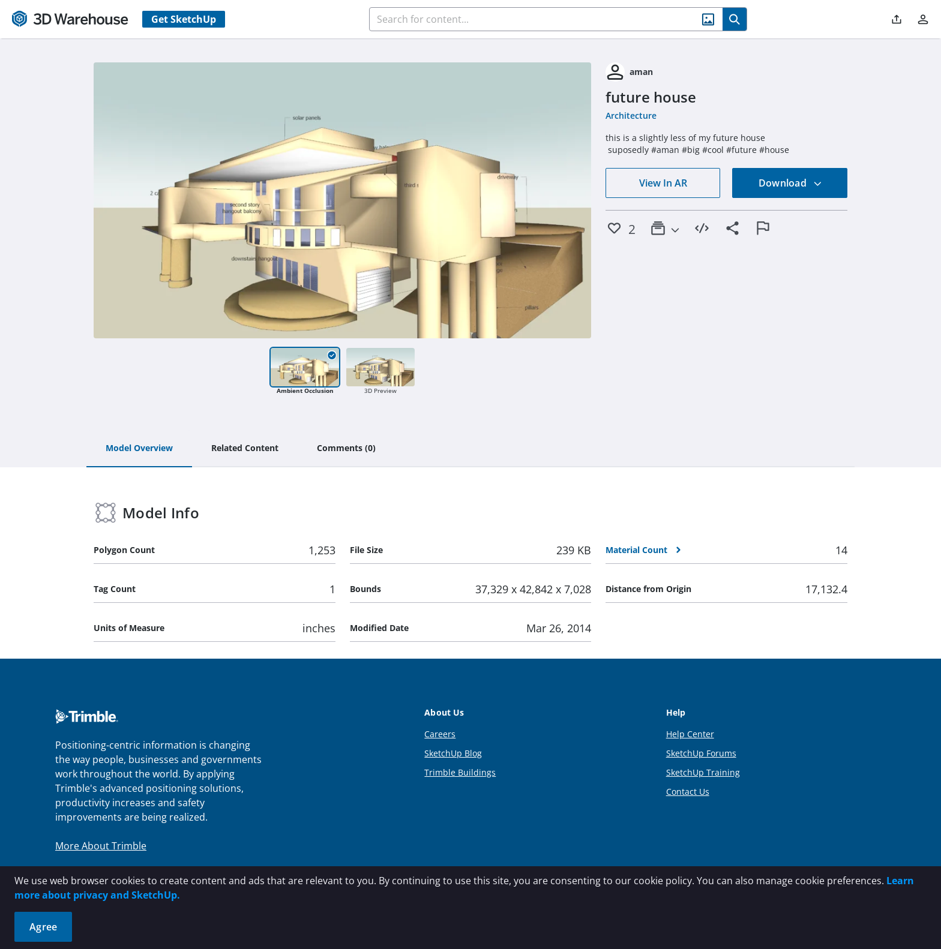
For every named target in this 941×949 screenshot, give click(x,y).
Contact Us (687, 791)
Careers (439, 734)
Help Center (690, 734)
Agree (43, 926)
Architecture (631, 115)
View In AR (663, 183)
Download (790, 183)
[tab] (139, 448)
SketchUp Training (703, 772)
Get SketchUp (183, 19)
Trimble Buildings (460, 772)
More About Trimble (100, 845)
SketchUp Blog (453, 753)
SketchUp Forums (701, 753)
